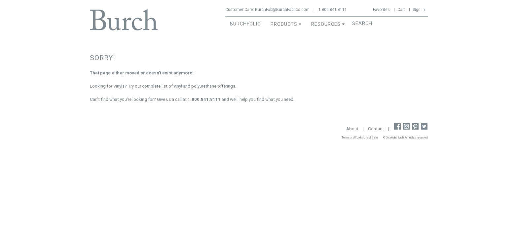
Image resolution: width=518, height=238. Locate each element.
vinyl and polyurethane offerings (204, 86)
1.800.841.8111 (332, 9)
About (352, 128)
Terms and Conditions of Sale (360, 137)
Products (284, 24)
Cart (401, 9)
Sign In (419, 9)
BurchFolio (245, 24)
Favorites (381, 9)
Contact (376, 128)
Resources (326, 24)
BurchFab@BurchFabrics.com (282, 9)
